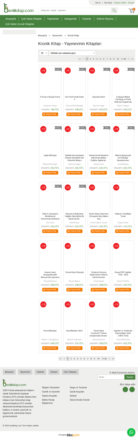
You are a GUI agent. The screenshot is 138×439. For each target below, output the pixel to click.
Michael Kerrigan (50, 164)
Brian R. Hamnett (74, 339)
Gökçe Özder (123, 223)
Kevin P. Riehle (123, 281)
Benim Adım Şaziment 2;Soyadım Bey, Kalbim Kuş (98, 216)
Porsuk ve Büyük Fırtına (50, 97)
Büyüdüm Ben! (99, 97)
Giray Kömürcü (99, 339)
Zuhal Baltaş (123, 164)
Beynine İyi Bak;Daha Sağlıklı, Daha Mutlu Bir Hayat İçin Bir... (74, 216)
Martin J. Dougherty (50, 339)
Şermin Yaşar (99, 106)
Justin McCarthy (123, 339)
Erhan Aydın (99, 281)
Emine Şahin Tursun (98, 223)
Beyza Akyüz (74, 281)
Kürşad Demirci (50, 281)
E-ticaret (62, 435)
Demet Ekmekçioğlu (74, 106)
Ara (114, 10)
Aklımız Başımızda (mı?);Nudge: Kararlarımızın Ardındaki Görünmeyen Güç (123, 160)
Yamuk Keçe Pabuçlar (74, 272)
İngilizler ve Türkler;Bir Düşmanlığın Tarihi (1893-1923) (123, 333)
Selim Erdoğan (74, 164)
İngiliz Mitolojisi (50, 155)
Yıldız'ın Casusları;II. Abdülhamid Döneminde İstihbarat (50, 216)
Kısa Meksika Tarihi (74, 331)
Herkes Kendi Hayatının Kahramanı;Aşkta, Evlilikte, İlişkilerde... (98, 157)
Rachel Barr (74, 223)
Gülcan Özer (99, 164)
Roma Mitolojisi (50, 331)
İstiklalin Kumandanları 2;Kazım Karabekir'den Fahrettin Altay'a (74, 157)
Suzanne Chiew (50, 106)
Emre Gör (50, 223)
